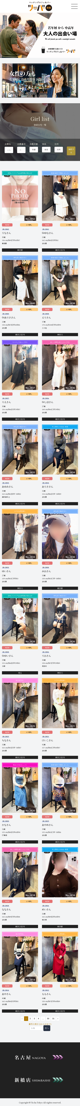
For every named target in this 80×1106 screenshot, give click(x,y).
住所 (56, 144)
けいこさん (47, 740)
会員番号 (21, 144)
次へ (47, 1029)
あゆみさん (7, 487)
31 (53, 1019)
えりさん (46, 317)
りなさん (6, 233)
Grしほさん (47, 402)
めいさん (46, 910)
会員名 (8, 144)
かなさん (6, 825)
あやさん (6, 994)
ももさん (46, 994)
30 (48, 1019)
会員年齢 (33, 144)
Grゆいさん (7, 656)
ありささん (47, 487)
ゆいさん (6, 571)
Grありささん (9, 317)
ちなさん (6, 740)
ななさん (6, 910)
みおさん (46, 571)
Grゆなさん (47, 233)
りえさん (6, 402)
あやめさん (47, 825)
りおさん (46, 656)
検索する (71, 151)
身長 (44, 144)
